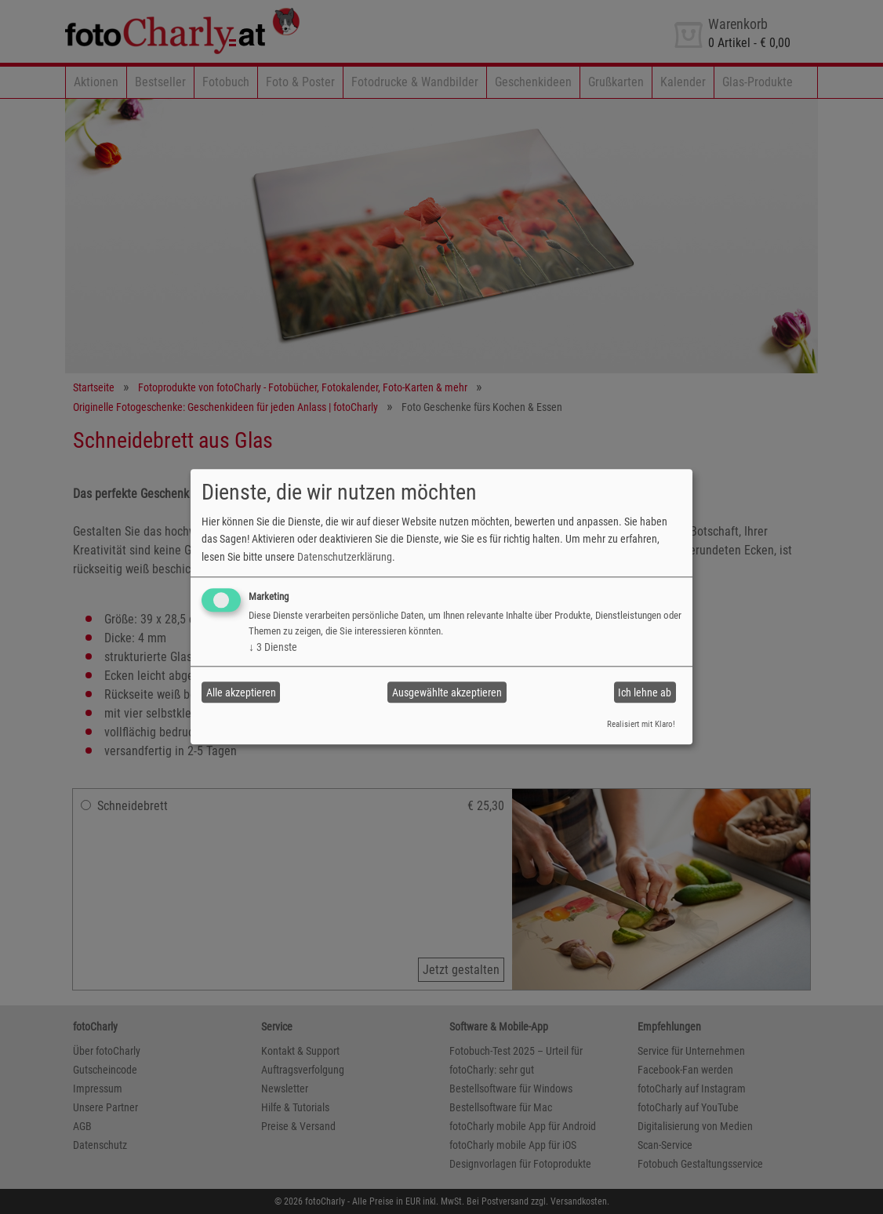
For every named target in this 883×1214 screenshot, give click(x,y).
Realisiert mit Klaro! (641, 724)
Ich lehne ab (644, 692)
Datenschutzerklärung (344, 557)
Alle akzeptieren (241, 692)
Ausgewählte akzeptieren (447, 692)
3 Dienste (273, 647)
